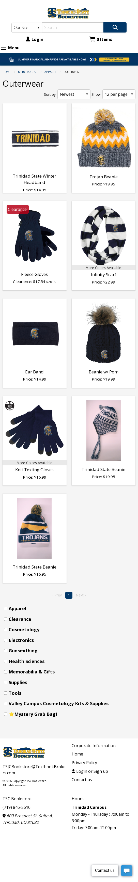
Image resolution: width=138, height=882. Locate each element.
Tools (15, 693)
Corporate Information (94, 745)
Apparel (50, 72)
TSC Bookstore (17, 798)
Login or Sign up (90, 771)
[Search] (73, 27)
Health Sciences (26, 661)
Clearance (20, 619)
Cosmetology (24, 629)
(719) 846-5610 (16, 807)
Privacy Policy (84, 762)
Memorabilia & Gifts (32, 672)
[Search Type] (26, 28)
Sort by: (50, 94)
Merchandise (27, 72)
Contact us (82, 779)
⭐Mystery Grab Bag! (33, 714)
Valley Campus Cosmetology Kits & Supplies (59, 703)
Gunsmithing (23, 651)
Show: (96, 94)
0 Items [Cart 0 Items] (100, 39)
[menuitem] (70, 608)
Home (7, 72)
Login (34, 39)
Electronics (21, 640)
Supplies (18, 682)
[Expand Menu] (3, 48)
